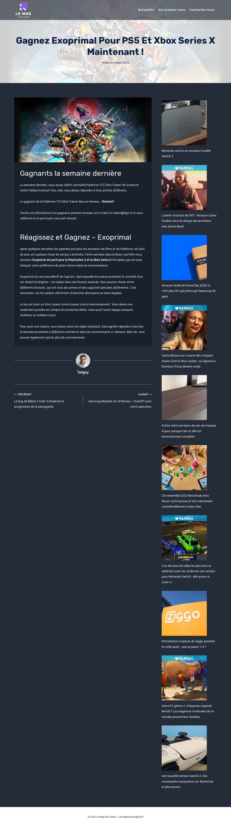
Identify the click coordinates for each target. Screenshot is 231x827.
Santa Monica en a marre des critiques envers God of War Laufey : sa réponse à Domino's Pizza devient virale (188, 361)
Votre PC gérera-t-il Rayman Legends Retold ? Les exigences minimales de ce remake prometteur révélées (188, 711)
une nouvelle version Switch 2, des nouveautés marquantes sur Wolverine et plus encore (187, 781)
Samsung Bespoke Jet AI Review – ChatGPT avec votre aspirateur (119, 400)
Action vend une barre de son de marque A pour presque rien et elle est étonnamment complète (189, 431)
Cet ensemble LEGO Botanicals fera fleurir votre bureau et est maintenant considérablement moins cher (187, 501)
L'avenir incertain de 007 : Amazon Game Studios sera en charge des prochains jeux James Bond (189, 221)
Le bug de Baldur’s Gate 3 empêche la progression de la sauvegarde (47, 400)
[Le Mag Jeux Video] (23, 10)
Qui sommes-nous (171, 10)
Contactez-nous (202, 10)
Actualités (146, 10)
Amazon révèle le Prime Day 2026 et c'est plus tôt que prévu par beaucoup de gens (189, 291)
